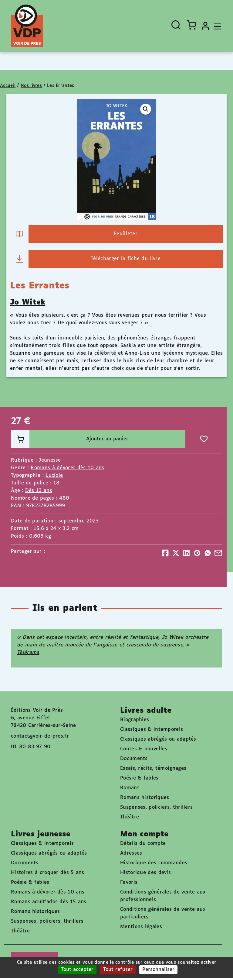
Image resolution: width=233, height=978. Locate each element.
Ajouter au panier (69, 439)
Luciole (54, 475)
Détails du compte (143, 843)
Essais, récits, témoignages (153, 768)
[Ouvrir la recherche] (176, 24)
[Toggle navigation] (216, 26)
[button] (145, 109)
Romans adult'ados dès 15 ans (48, 901)
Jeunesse (50, 460)
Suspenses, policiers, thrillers (156, 807)
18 (56, 483)
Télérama (28, 652)
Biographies (134, 719)
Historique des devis (145, 872)
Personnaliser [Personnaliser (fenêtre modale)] (158, 969)
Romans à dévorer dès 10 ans (67, 467)
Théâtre (129, 817)
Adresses (131, 853)
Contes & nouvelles (143, 749)
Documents (134, 758)
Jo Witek (27, 302)
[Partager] (165, 553)
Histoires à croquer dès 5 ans (47, 872)
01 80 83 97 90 (30, 746)
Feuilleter (73, 234)
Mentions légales (141, 926)
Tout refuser (118, 969)
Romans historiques (144, 797)
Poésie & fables (139, 778)
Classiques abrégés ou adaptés (158, 739)
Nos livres (31, 86)
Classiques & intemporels (151, 729)
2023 (93, 521)
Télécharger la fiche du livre (85, 259)
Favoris (128, 882)
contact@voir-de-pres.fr (40, 736)
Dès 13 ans (38, 490)
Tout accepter (77, 969)
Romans (130, 787)
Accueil (7, 86)
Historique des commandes (153, 863)
